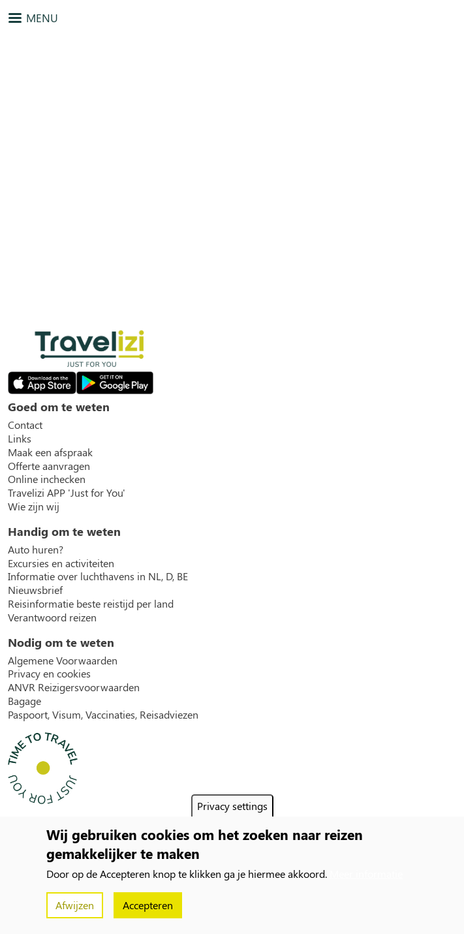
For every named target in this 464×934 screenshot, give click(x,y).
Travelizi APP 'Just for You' (66, 492)
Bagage (24, 701)
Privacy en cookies (49, 673)
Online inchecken (46, 479)
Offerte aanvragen (49, 466)
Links (19, 438)
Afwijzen (74, 905)
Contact (25, 424)
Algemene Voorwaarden (62, 660)
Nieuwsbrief (35, 590)
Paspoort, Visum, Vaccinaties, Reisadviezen (103, 714)
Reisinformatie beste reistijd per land (91, 603)
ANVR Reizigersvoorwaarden (74, 687)
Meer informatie (366, 873)
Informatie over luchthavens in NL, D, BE (98, 576)
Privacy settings (232, 806)
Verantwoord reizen (52, 617)
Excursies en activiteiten (61, 563)
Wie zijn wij (33, 506)
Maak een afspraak (50, 452)
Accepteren (148, 905)
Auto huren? (35, 549)
